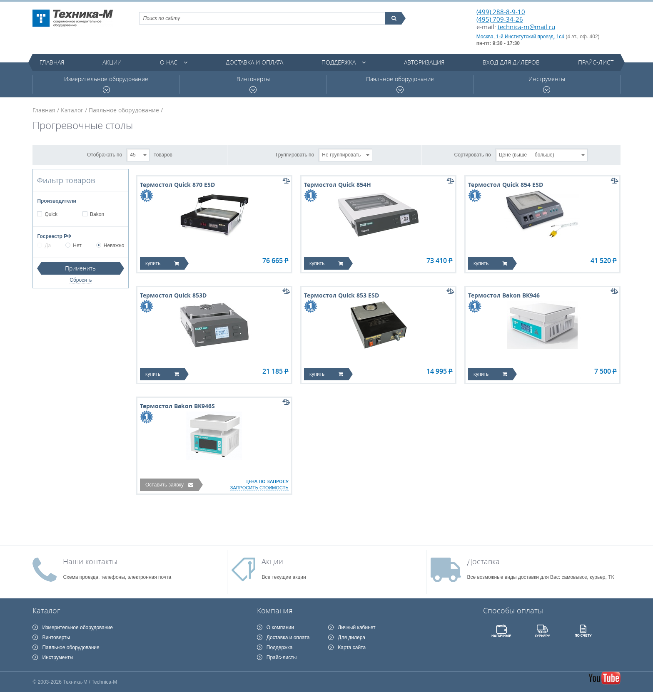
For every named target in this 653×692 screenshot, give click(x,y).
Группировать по (295, 154)
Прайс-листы (282, 657)
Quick (50, 214)
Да (44, 245)
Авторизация (424, 62)
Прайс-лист (595, 62)
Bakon (97, 214)
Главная (52, 62)
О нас (168, 62)
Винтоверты (253, 84)
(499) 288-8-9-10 (500, 11)
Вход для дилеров (511, 62)
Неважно (110, 245)
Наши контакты (90, 561)
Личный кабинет (356, 627)
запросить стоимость (259, 487)
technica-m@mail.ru (526, 26)
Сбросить (81, 280)
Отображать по (104, 154)
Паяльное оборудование (400, 84)
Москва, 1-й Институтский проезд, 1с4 (520, 37)
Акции (112, 62)
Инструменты (546, 84)
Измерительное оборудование (106, 84)
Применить (80, 268)
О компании (280, 627)
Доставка (483, 561)
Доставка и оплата (254, 62)
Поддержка (339, 62)
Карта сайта (352, 647)
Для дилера (351, 637)
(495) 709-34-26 (499, 19)
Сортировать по (472, 154)
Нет (73, 245)
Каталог (72, 110)
